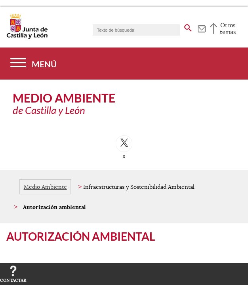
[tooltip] (201, 27)
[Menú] (33, 64)
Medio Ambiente (45, 186)
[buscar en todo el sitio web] (188, 26)
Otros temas (228, 28)
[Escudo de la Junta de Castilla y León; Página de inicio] (27, 37)
